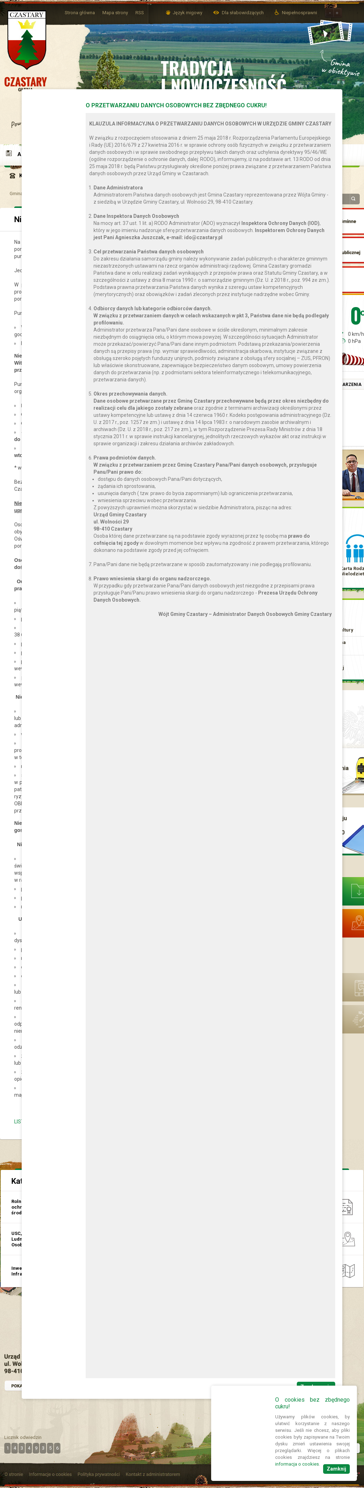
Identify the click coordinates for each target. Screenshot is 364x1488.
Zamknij (336, 1469)
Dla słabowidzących (243, 12)
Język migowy (187, 12)
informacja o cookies (297, 1464)
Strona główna (80, 12)
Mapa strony (115, 12)
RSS (139, 12)
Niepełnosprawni (299, 12)
